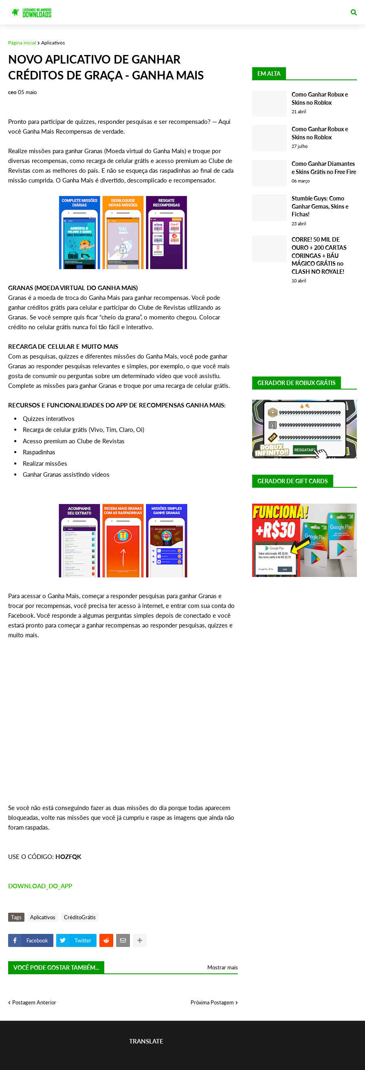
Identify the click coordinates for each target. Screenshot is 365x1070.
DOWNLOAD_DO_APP (40, 885)
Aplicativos (53, 43)
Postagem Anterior (34, 1002)
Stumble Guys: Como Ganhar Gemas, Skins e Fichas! (320, 206)
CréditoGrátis (80, 917)
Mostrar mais (222, 967)
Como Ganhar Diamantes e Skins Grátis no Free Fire (324, 167)
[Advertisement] (123, 726)
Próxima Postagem (212, 1002)
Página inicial (22, 43)
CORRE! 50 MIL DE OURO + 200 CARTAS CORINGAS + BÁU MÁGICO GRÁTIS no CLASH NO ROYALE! (319, 255)
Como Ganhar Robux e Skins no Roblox (320, 98)
